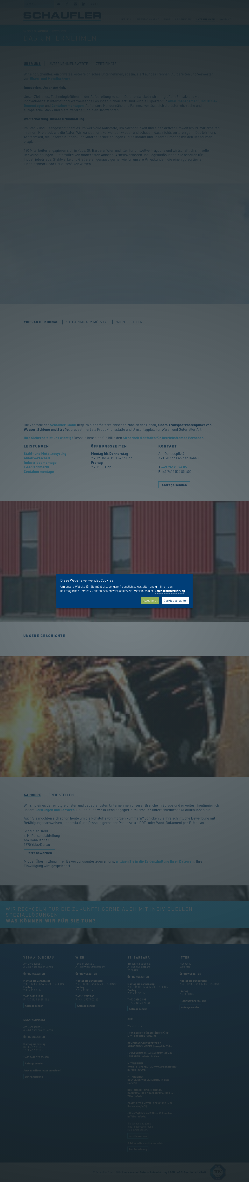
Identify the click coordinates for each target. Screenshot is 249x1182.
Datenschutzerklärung (170, 591)
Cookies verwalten (175, 600)
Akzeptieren (150, 600)
